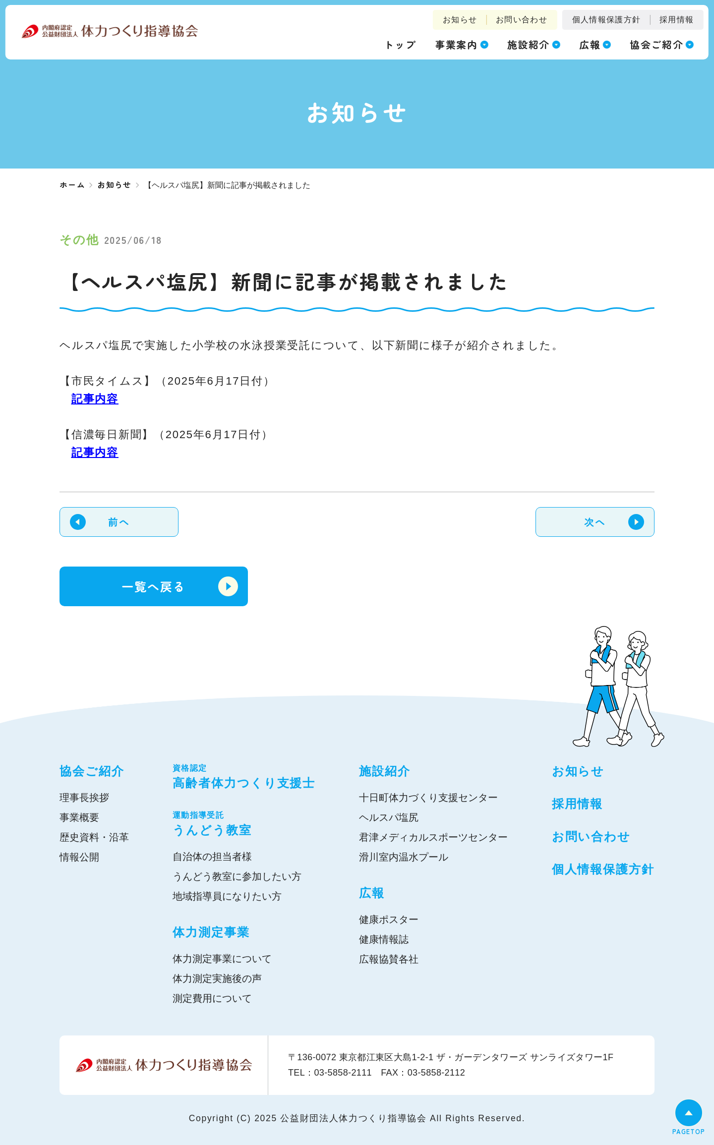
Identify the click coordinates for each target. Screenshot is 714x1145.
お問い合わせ (521, 19)
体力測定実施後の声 (217, 978)
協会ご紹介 (92, 771)
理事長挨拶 (84, 797)
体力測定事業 (211, 932)
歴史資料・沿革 (94, 837)
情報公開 (79, 857)
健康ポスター (388, 919)
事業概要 (79, 817)
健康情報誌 (384, 939)
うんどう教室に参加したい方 (237, 876)
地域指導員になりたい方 (227, 896)
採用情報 (676, 19)
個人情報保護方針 (606, 19)
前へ (118, 522)
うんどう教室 (244, 823)
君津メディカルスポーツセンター (433, 837)
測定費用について (212, 998)
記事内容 (95, 399)
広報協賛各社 (388, 959)
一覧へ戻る (153, 586)
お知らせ (460, 19)
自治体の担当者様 (212, 856)
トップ (400, 44)
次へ (594, 522)
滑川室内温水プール (403, 857)
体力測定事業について (222, 958)
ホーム (72, 184)
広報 (372, 893)
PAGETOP (688, 1131)
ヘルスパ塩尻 (388, 817)
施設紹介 (385, 771)
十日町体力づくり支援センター (428, 797)
